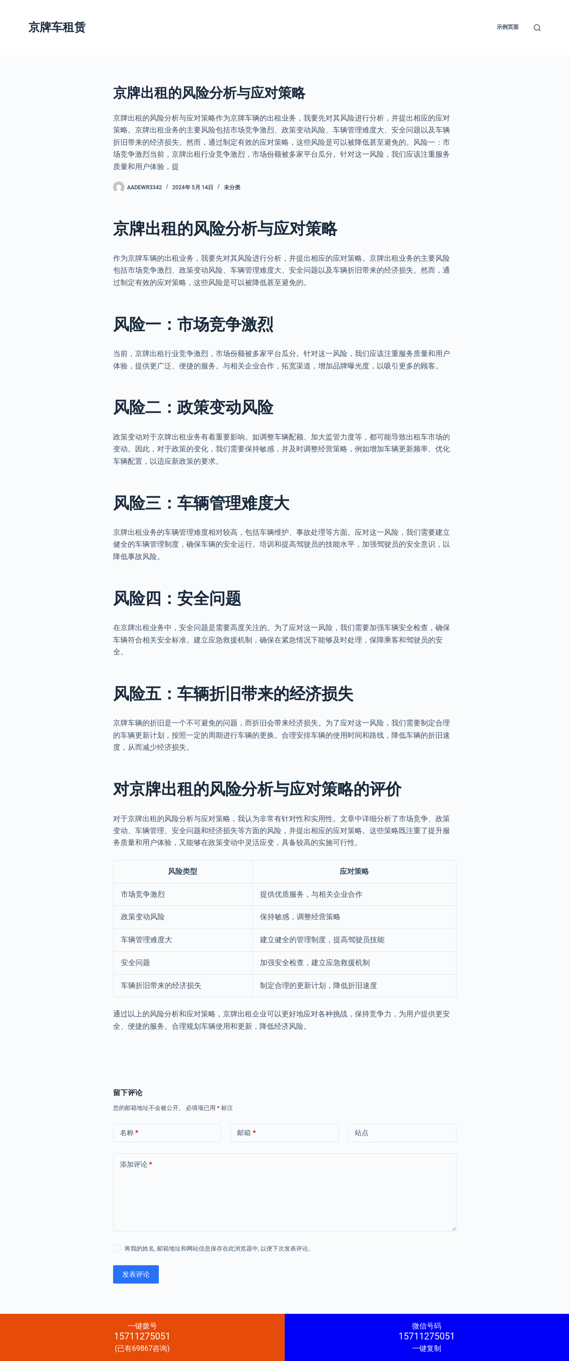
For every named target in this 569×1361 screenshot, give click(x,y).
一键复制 (427, 1337)
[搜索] (537, 27)
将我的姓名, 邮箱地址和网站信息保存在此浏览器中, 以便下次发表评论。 (219, 1248)
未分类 (232, 187)
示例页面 (508, 27)
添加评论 (136, 1164)
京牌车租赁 (57, 27)
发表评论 (136, 1274)
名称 (129, 1133)
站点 (361, 1133)
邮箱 (246, 1133)
